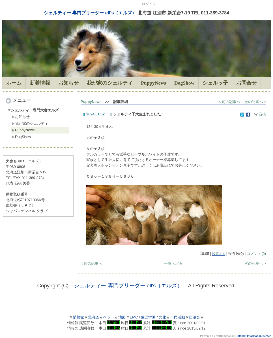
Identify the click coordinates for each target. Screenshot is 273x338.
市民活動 (177, 317)
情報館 (78, 317)
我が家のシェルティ (30, 123)
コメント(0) (256, 253)
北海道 (93, 317)
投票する (218, 253)
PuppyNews (23, 130)
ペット (108, 317)
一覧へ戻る (173, 263)
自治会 (194, 317)
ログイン (149, 4)
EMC (134, 317)
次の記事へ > (255, 102)
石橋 (262, 114)
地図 (122, 317)
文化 (162, 317)
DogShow (21, 137)
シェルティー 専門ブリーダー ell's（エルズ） (90, 12)
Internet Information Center (254, 336)
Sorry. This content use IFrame (136, 299)
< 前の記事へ (229, 102)
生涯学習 (148, 317)
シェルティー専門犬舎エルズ (33, 110)
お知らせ (21, 117)
